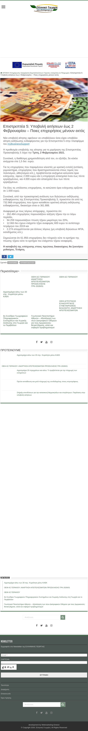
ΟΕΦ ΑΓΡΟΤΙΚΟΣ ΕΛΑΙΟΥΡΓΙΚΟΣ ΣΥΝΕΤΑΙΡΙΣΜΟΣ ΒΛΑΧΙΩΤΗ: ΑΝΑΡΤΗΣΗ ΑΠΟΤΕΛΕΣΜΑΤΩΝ (70, 305)
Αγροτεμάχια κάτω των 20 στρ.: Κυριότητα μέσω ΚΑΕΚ (15, 294)
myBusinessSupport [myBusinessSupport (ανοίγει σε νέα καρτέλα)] (18, 144)
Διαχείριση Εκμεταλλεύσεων (32, 73)
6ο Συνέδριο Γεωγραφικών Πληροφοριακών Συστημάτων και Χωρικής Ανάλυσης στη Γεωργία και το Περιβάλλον (15, 320)
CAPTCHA (6, 659)
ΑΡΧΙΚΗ (4, 73)
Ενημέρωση (15, 73)
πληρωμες (13, 262)
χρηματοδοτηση (27, 262)
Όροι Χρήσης (6, 698)
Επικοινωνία (6, 694)
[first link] (3, 7)
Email (4, 655)
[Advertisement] (44, 34)
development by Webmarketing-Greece (44, 725)
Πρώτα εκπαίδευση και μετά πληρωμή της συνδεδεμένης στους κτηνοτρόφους (47, 381)
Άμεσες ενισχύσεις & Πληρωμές (56, 73)
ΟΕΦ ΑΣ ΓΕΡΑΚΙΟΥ (68, 277)
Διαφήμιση (5, 689)
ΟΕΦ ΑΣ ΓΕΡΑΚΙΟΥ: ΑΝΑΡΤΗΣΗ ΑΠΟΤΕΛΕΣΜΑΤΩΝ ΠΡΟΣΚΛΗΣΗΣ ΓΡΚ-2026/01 (40, 281)
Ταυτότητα (5, 685)
